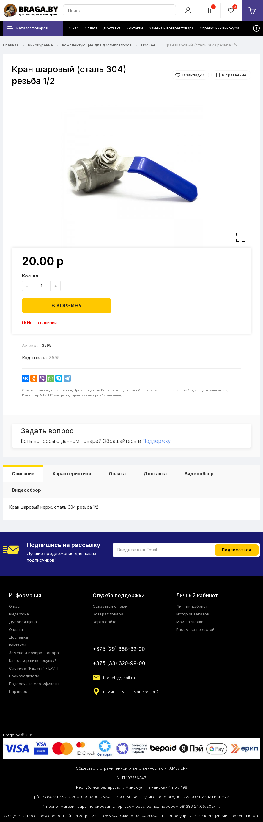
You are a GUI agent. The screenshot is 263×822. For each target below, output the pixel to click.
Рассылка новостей (195, 629)
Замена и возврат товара (34, 653)
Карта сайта (104, 622)
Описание (23, 473)
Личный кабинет (191, 606)
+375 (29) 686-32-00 (119, 649)
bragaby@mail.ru (119, 677)
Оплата (117, 473)
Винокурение (40, 45)
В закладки (193, 75)
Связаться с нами (110, 606)
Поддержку (156, 441)
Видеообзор (199, 473)
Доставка (155, 473)
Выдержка (19, 614)
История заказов (192, 614)
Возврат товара (108, 614)
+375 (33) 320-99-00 (119, 663)
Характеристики (71, 473)
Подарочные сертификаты (34, 684)
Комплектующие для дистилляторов (97, 45)
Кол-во (30, 276)
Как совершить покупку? (32, 660)
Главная (11, 45)
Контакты (17, 645)
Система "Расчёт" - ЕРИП (33, 668)
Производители (24, 676)
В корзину (66, 305)
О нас (14, 606)
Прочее (148, 45)
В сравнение (234, 75)
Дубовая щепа (23, 622)
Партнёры (18, 691)
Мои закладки (190, 622)
